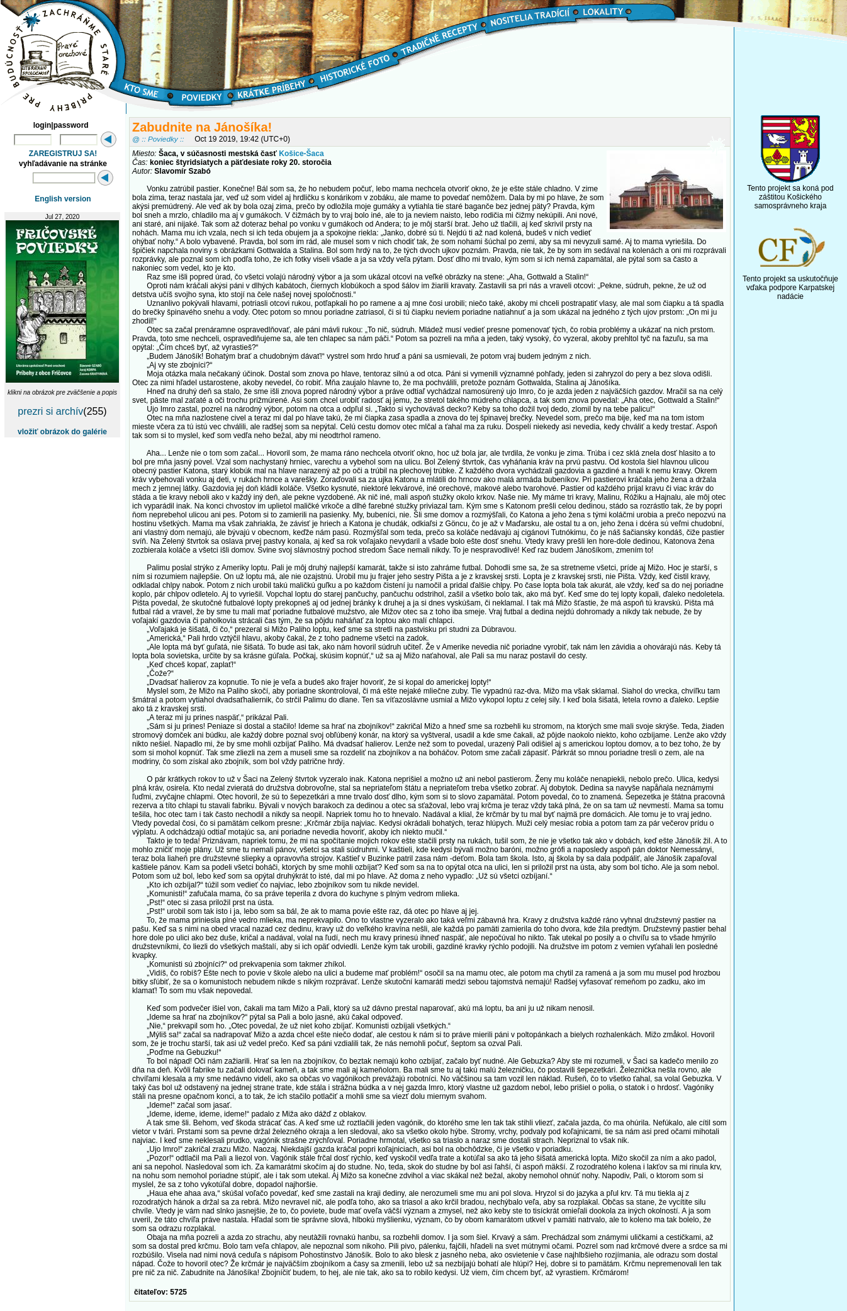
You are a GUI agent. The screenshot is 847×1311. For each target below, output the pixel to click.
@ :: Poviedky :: (158, 139)
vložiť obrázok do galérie (62, 431)
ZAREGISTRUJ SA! (63, 153)
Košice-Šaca (301, 153)
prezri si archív (50, 411)
